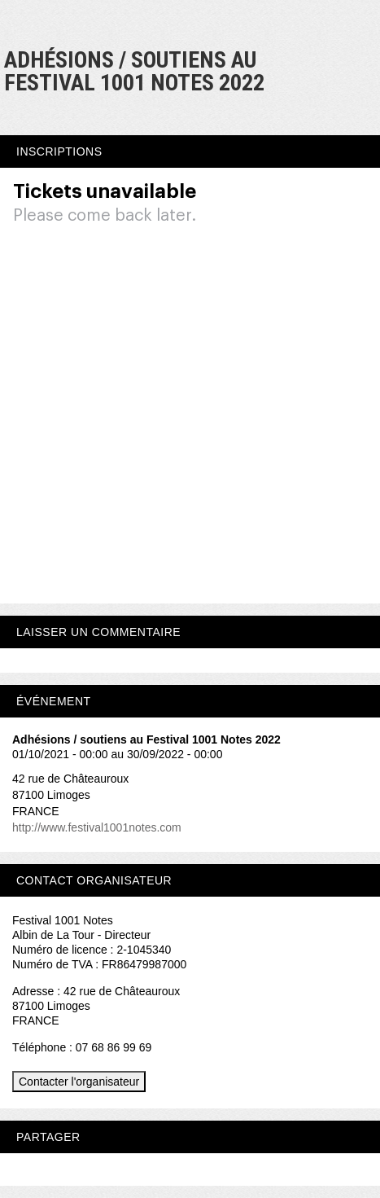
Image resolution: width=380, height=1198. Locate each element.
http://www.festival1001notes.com (96, 827)
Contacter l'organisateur (79, 1081)
